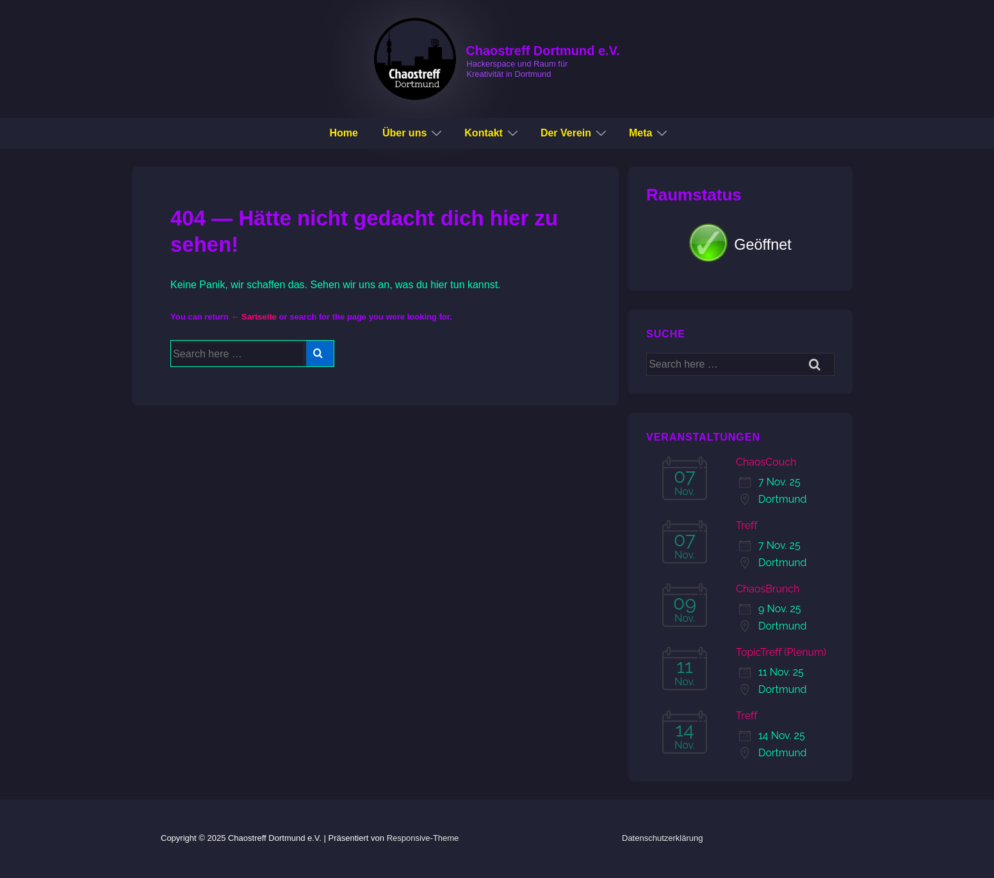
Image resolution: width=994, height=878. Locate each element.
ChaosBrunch (767, 589)
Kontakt (492, 133)
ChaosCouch (766, 462)
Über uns (413, 133)
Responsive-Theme (423, 838)
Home (344, 132)
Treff (747, 525)
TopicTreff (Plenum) (781, 652)
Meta (650, 133)
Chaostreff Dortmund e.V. (542, 51)
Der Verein (575, 133)
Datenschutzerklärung (662, 838)
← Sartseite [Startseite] (254, 316)
